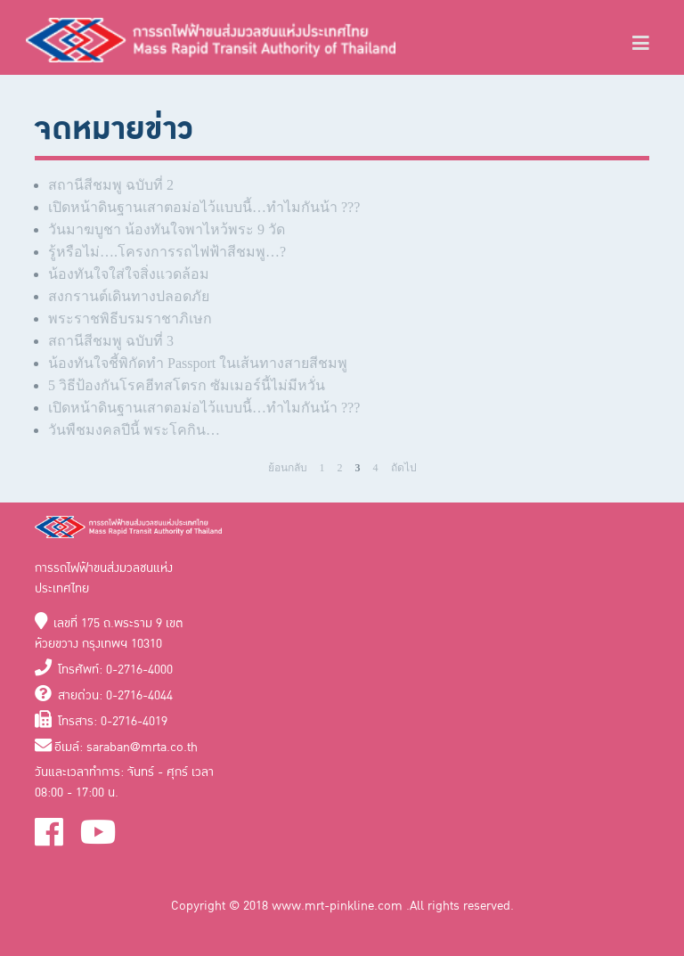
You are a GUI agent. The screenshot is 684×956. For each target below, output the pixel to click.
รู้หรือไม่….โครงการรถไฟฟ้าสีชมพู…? (167, 251)
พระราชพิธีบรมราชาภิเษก (130, 318)
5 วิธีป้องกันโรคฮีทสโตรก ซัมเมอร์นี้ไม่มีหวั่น (186, 385)
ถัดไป (404, 468)
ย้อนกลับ (287, 468)
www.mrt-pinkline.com (339, 905)
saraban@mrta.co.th (142, 747)
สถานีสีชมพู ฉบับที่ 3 (111, 340)
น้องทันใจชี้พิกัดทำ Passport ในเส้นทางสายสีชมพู (197, 363)
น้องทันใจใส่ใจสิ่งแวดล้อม (128, 274)
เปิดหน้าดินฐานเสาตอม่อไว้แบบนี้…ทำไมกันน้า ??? (204, 207)
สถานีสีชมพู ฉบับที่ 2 (111, 184)
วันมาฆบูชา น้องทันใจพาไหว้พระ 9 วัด (166, 229)
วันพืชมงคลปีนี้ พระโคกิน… (134, 429)
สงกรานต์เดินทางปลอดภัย (128, 296)
